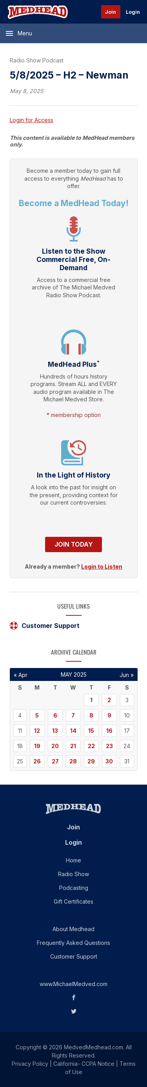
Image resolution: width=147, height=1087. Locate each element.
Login (133, 12)
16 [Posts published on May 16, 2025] (109, 730)
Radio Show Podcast (37, 60)
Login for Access (31, 120)
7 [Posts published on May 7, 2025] (73, 715)
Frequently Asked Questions (73, 942)
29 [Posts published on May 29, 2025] (91, 761)
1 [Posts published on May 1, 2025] (91, 700)
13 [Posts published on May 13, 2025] (55, 730)
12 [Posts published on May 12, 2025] (37, 730)
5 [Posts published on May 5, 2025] (37, 715)
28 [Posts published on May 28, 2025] (73, 761)
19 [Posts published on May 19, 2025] (37, 746)
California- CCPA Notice (83, 1063)
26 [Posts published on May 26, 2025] (37, 761)
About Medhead (73, 929)
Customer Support (45, 626)
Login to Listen (101, 566)
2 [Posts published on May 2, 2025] (109, 700)
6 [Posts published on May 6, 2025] (55, 715)
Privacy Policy (30, 1063)
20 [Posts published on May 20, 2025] (55, 746)
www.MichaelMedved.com (73, 984)
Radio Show (73, 874)
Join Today (73, 544)
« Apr (20, 675)
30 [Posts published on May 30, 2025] (109, 761)
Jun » (127, 675)
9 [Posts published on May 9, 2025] (109, 715)
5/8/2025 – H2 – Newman (69, 75)
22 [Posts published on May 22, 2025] (91, 746)
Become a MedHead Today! (74, 203)
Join (110, 12)
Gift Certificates (73, 901)
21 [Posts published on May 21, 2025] (73, 746)
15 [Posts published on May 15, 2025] (91, 730)
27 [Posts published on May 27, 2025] (55, 761)
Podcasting (73, 887)
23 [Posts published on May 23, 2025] (109, 746)
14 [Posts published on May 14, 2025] (73, 730)
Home (73, 860)
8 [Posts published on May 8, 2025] (91, 715)
